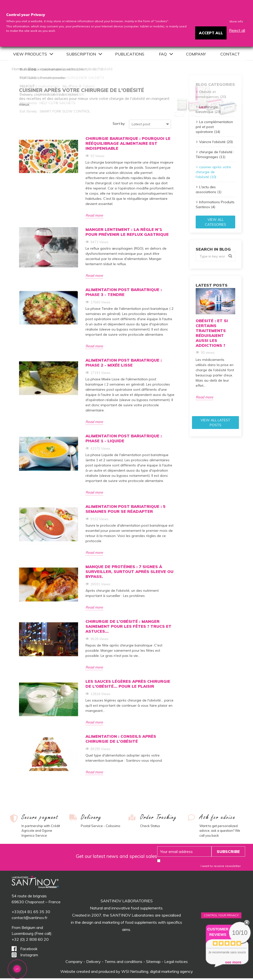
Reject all (237, 30)
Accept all (211, 33)
